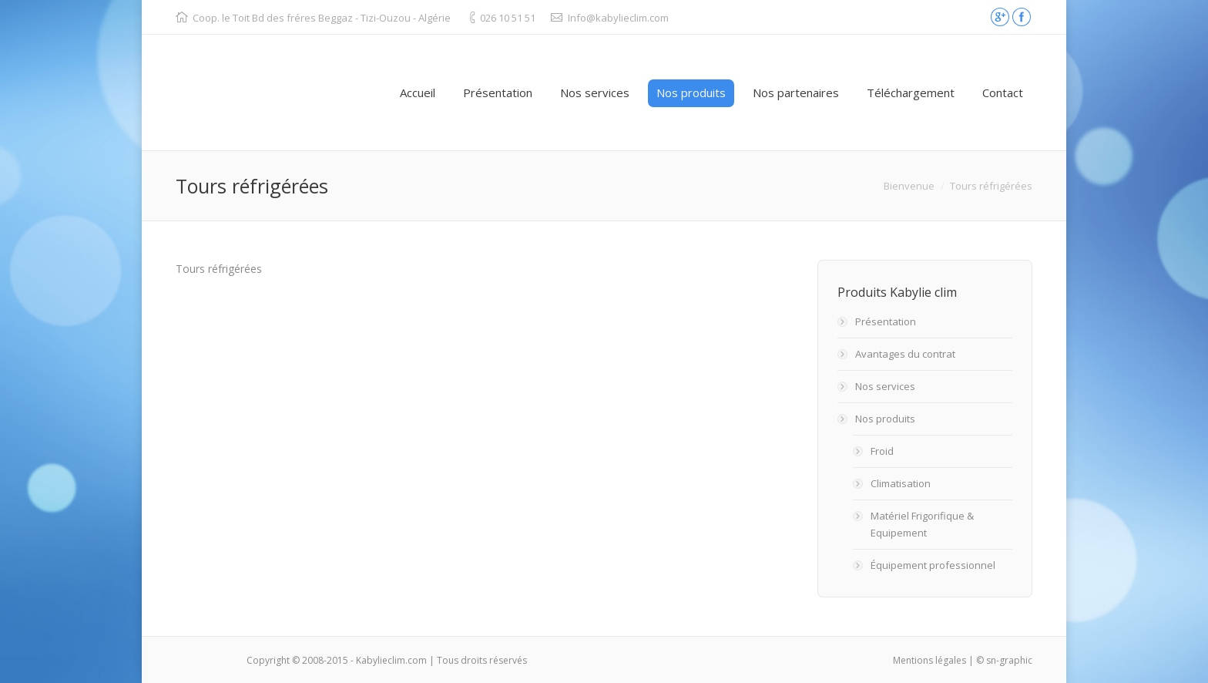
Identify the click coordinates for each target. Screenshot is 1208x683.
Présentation (885, 321)
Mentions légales (929, 660)
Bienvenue (909, 186)
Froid (882, 451)
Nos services (885, 386)
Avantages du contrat (905, 354)
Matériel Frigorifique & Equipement (922, 524)
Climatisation (901, 483)
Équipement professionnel (933, 565)
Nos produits (885, 419)
